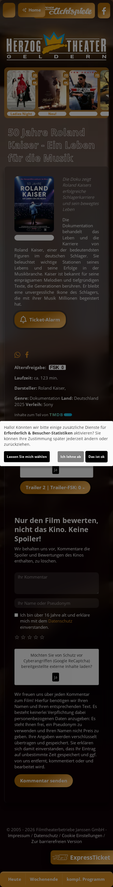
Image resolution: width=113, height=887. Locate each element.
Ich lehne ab (70, 456)
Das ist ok (96, 456)
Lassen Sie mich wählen (27, 456)
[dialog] (56, 443)
